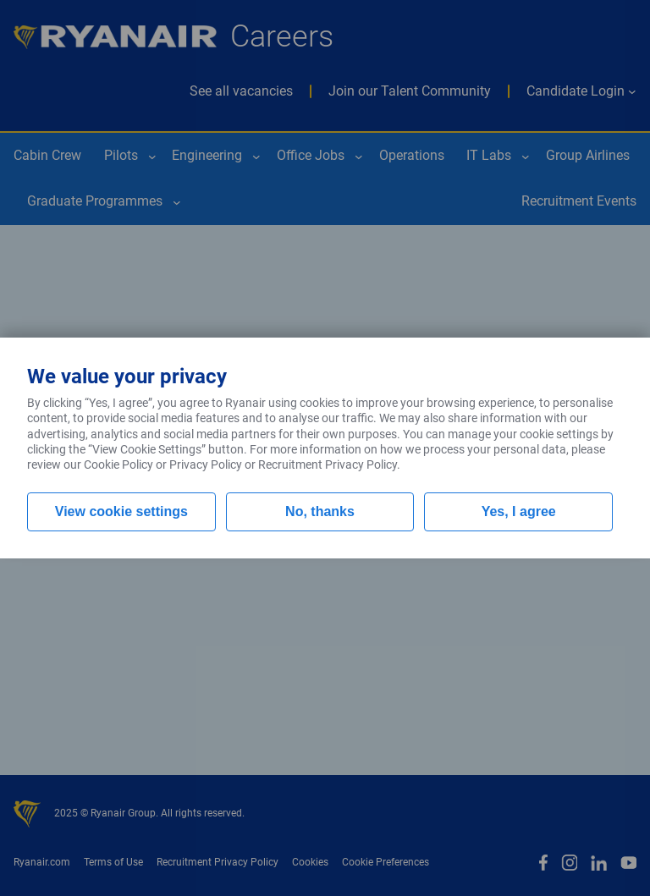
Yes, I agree (519, 511)
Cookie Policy (118, 464)
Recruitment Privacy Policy (327, 464)
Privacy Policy (205, 464)
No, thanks (320, 511)
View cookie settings (121, 511)
